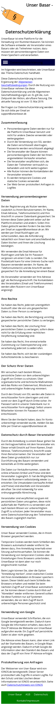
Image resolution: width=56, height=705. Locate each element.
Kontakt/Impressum (28, 700)
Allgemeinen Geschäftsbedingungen (16, 83)
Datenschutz (41, 694)
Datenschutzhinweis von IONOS (25, 685)
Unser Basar (15, 694)
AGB (28, 694)
